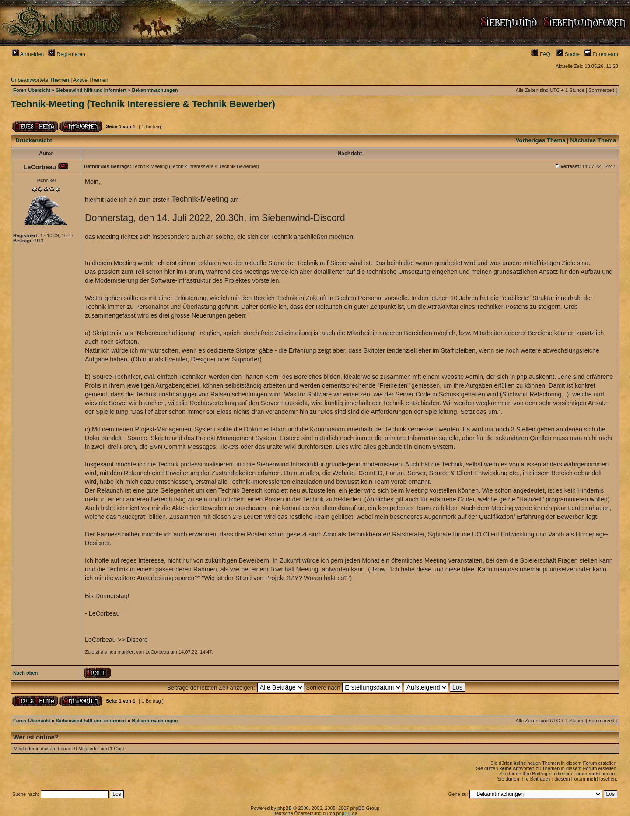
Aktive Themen (90, 80)
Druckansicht (33, 140)
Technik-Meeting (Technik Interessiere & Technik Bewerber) (143, 104)
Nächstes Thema (593, 140)
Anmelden (28, 54)
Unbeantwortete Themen (40, 80)
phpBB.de (346, 813)
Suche (568, 54)
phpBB (284, 808)
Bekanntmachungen (155, 90)
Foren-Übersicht (31, 90)
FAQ (540, 54)
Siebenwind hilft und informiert (91, 90)
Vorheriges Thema (540, 140)
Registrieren (66, 54)
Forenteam (601, 54)
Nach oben (25, 673)
